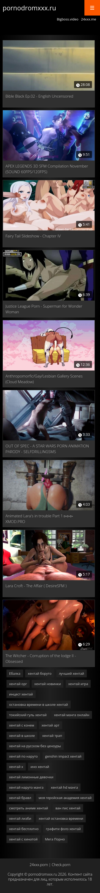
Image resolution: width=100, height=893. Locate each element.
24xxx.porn (39, 864)
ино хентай (40, 766)
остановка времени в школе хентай (38, 704)
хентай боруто (39, 673)
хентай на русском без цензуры (35, 746)
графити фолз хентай (63, 828)
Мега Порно (55, 839)
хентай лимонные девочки (31, 777)
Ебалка (15, 673)
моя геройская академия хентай (65, 797)
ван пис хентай (67, 808)
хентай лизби (20, 818)
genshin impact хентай (63, 756)
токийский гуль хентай (28, 715)
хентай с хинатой (23, 839)
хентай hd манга (64, 787)
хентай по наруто (23, 756)
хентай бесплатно (23, 828)
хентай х (16, 766)
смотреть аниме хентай (28, 808)
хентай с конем (21, 725)
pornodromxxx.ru (29, 7)
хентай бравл (20, 797)
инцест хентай (21, 694)
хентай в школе (22, 735)
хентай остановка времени (61, 818)
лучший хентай (71, 673)
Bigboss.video (67, 19)
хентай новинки (47, 683)
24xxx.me (88, 19)
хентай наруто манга (26, 787)
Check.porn (61, 864)
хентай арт (50, 725)
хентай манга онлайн (71, 715)
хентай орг (18, 683)
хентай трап (52, 735)
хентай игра (78, 683)
